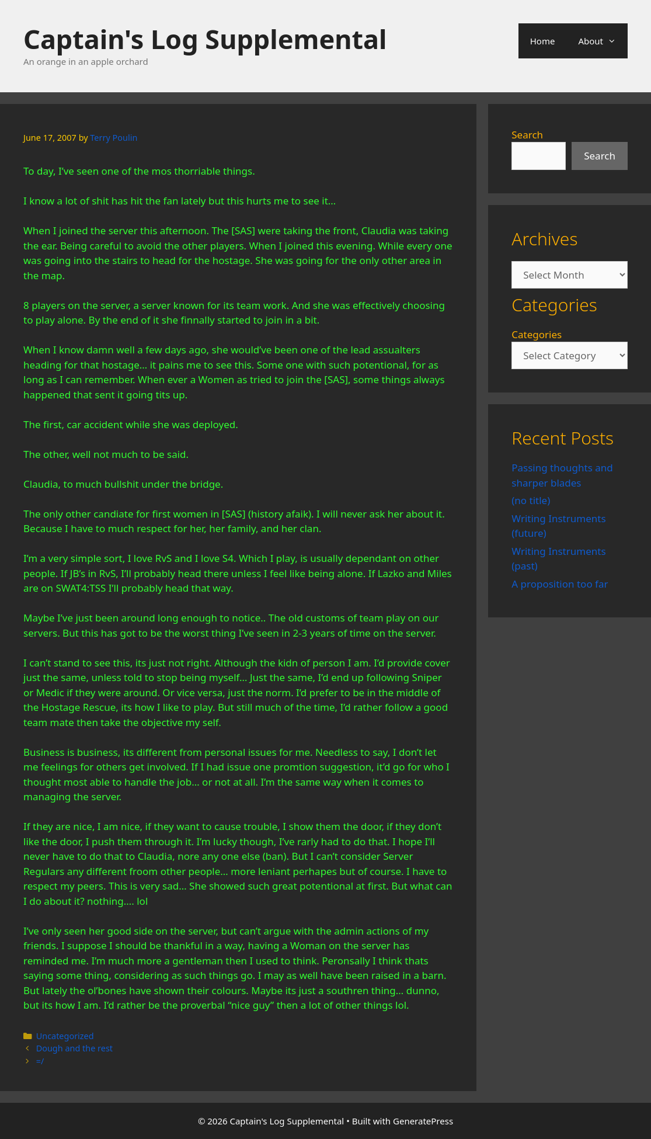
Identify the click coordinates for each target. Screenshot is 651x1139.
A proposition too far (559, 584)
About (603, 40)
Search (527, 134)
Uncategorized (65, 1035)
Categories (536, 334)
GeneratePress (423, 1121)
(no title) (530, 500)
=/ (40, 1061)
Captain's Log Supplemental (205, 39)
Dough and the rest (74, 1048)
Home (542, 41)
